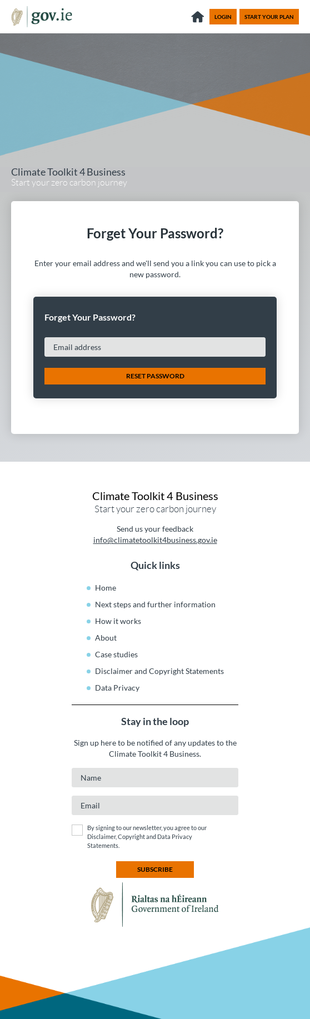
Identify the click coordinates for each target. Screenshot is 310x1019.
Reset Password (155, 376)
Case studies (116, 654)
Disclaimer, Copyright (116, 836)
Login (223, 16)
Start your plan (269, 16)
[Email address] (155, 347)
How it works (118, 621)
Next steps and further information (155, 604)
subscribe (155, 869)
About (106, 637)
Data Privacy (117, 687)
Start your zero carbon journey (69, 177)
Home (105, 587)
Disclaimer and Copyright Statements (159, 671)
